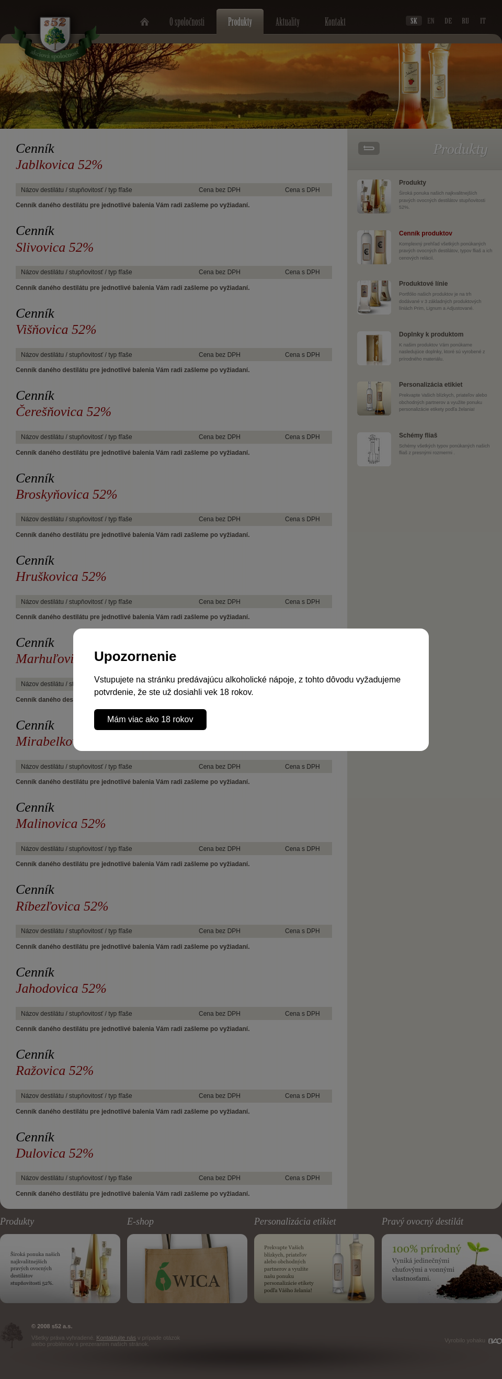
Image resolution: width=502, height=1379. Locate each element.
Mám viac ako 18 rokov (150, 719)
